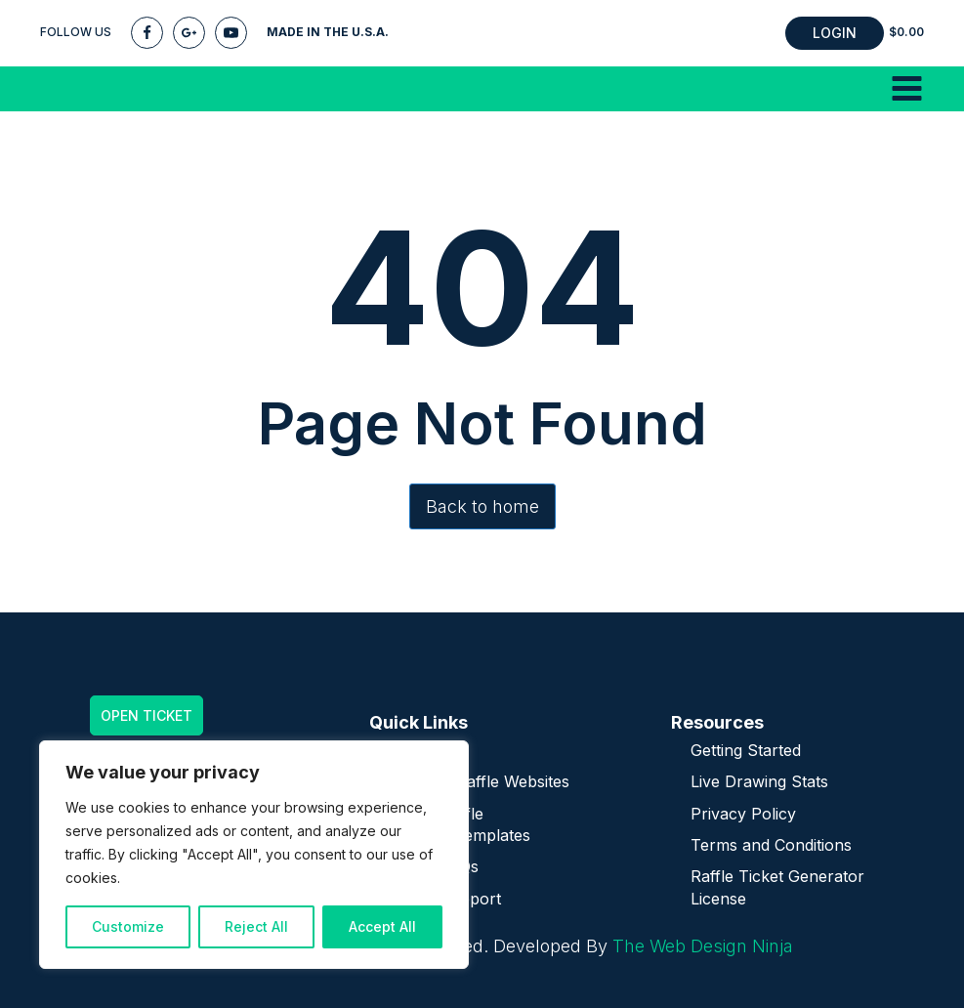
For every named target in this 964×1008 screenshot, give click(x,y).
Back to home (482, 506)
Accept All (382, 926)
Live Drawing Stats (759, 781)
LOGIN (835, 32)
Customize (128, 926)
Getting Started (746, 750)
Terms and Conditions (771, 845)
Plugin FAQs (434, 866)
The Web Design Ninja (702, 946)
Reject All (256, 926)
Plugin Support (445, 898)
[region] (254, 854)
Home (411, 750)
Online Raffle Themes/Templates (459, 824)
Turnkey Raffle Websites (479, 781)
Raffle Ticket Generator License (777, 886)
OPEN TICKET (146, 715)
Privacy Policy (743, 813)
